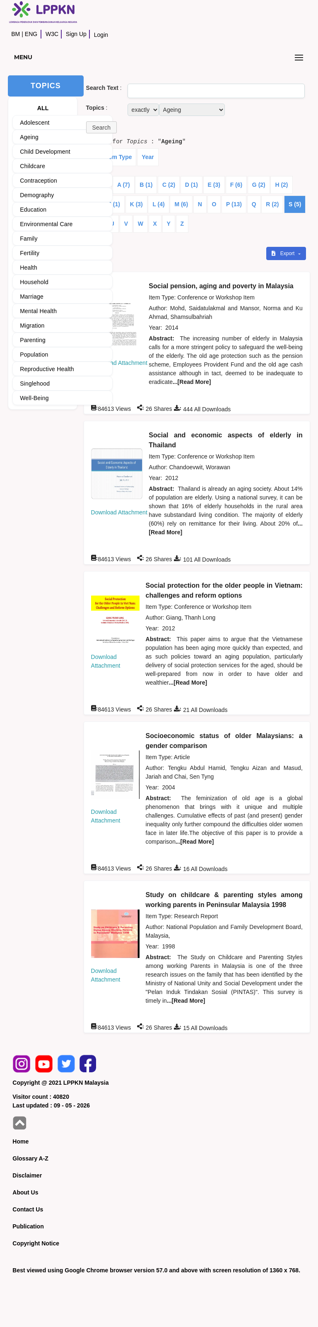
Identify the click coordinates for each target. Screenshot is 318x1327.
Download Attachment (119, 362)
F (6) (236, 184)
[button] (101, 127)
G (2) (258, 184)
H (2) (281, 184)
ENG (31, 34)
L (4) (158, 204)
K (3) (136, 204)
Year (148, 157)
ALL (43, 108)
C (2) (168, 184)
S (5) (295, 204)
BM (15, 34)
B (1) (146, 184)
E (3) (214, 184)
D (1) (191, 184)
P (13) (234, 204)
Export (284, 253)
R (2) (272, 204)
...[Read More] (192, 382)
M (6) (181, 204)
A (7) (123, 184)
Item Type (118, 157)
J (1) (114, 204)
